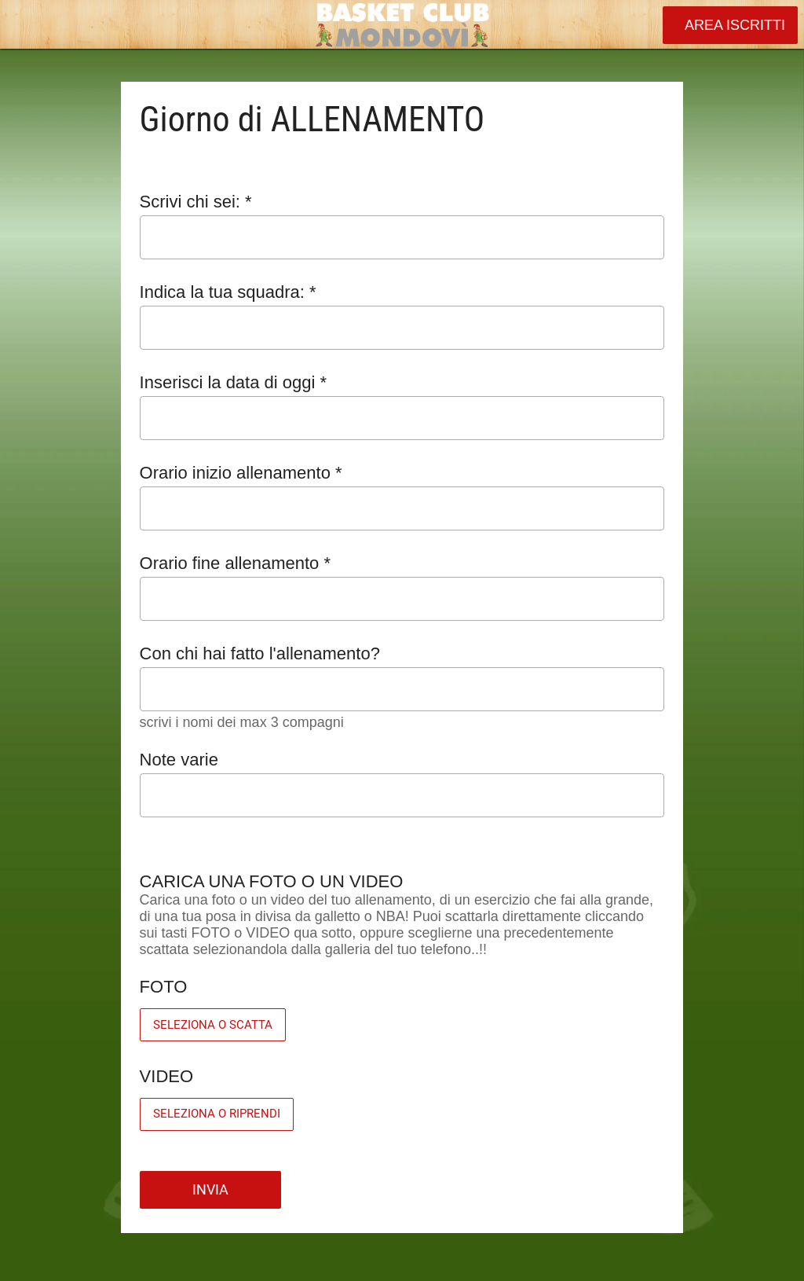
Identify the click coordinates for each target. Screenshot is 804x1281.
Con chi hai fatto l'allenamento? (260, 653)
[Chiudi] (25, 25)
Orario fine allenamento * (235, 563)
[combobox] (388, 328)
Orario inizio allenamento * (241, 473)
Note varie (179, 759)
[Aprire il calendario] (642, 418)
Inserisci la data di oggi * (233, 382)
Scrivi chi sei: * (196, 201)
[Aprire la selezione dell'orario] (642, 510)
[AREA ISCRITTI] (730, 25)
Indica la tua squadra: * (228, 292)
